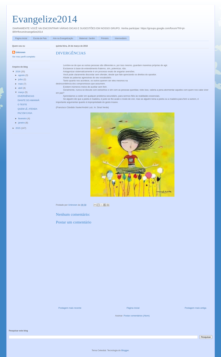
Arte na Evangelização (63, 38)
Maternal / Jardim (87, 38)
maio (21, 84)
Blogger (125, 350)
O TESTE (22, 104)
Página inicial (21, 38)
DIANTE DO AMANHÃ (28, 100)
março (21, 92)
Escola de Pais (40, 38)
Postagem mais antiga (195, 308)
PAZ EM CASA (25, 113)
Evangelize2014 (44, 19)
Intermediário (121, 38)
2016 (18, 71)
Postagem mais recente (70, 308)
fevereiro (22, 118)
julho (20, 79)
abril (20, 88)
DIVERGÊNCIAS (26, 96)
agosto (21, 75)
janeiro (21, 122)
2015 (18, 128)
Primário (105, 38)
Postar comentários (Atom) (137, 315)
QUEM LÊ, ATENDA (27, 109)
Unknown (21, 52)
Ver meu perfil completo (23, 56)
